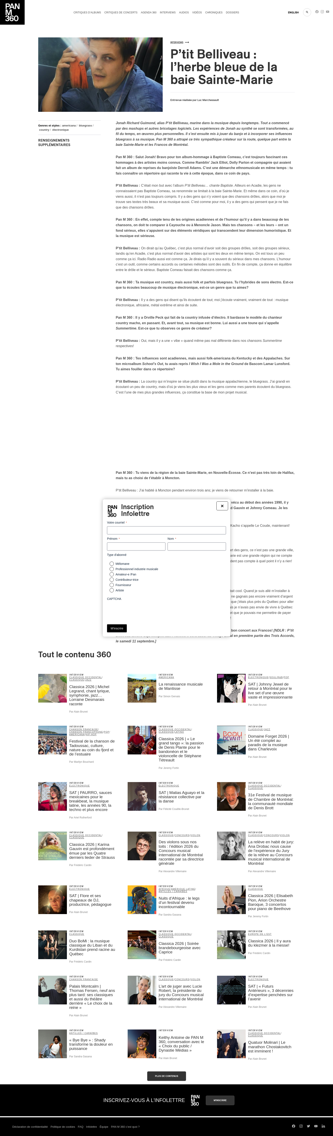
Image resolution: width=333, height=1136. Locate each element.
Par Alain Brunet (78, 711)
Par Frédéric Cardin (80, 865)
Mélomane (122, 563)
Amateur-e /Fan (126, 574)
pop (286, 677)
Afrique (164, 889)
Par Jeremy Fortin (169, 768)
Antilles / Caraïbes (173, 891)
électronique (60, 129)
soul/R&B (276, 677)
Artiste (120, 590)
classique (76, 680)
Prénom (113, 539)
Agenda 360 (148, 12)
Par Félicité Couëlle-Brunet (174, 809)
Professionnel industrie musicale (137, 569)
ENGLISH (293, 12)
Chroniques (214, 12)
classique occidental (85, 677)
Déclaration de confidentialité (30, 1126)
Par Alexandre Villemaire (172, 871)
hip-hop (91, 734)
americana (69, 125)
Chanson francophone (86, 732)
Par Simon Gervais (169, 696)
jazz (88, 680)
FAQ (80, 1126)
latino (179, 732)
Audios (184, 12)
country (44, 129)
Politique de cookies (63, 1126)
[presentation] (139, 611)
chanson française (83, 729)
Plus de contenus (166, 1076)
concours (182, 835)
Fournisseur (123, 585)
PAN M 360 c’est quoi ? (125, 1126)
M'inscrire (220, 1100)
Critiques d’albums (87, 12)
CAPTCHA (114, 599)
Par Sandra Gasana (170, 914)
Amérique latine (183, 889)
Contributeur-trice (127, 579)
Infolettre (91, 1126)
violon (195, 835)
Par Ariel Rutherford (80, 817)
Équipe (104, 1126)
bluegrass (85, 125)
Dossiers (232, 12)
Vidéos (197, 12)
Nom (172, 539)
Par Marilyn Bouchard (81, 761)
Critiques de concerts (120, 12)
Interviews (168, 12)
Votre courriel (117, 523)
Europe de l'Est (260, 934)
